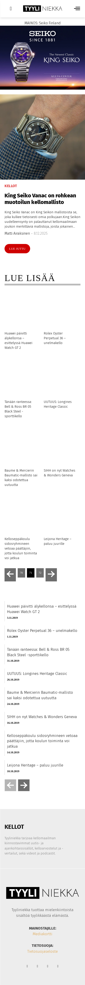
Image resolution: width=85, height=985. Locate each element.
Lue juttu (17, 248)
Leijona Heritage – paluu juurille (35, 765)
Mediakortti (42, 934)
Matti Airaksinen (17, 233)
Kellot (11, 186)
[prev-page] (10, 574)
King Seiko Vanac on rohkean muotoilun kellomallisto (40, 198)
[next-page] (51, 574)
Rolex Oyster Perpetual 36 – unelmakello (55, 338)
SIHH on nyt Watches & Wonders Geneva (42, 716)
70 (21, 572)
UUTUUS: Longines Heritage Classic (37, 673)
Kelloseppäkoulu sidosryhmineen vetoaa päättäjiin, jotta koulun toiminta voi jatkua (21, 548)
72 (40, 572)
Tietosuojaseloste (42, 951)
